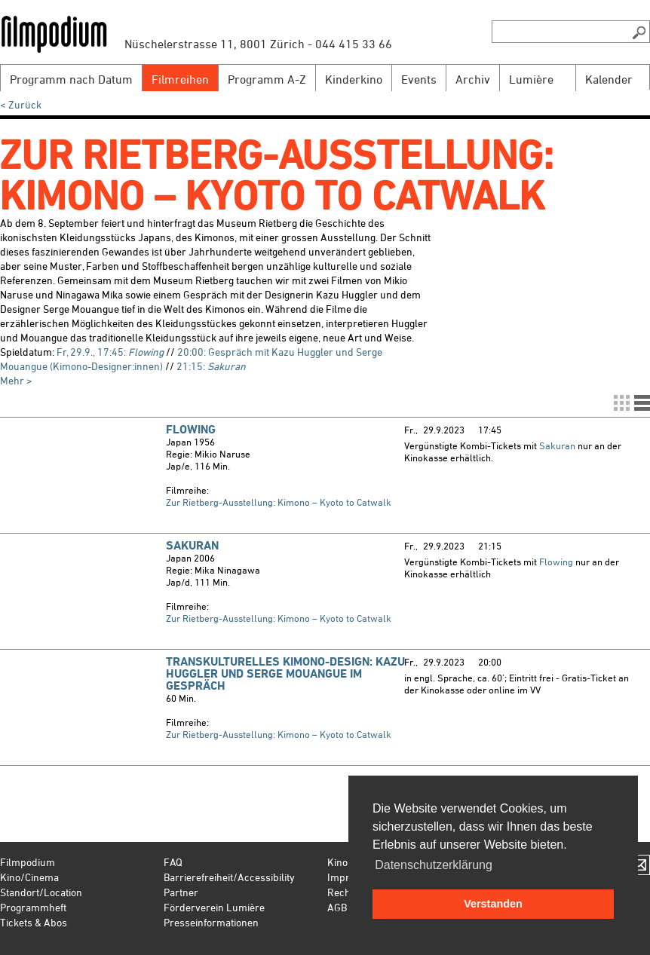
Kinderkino (353, 79)
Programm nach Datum (71, 79)
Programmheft (33, 907)
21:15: (211, 366)
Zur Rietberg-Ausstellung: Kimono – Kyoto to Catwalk (278, 502)
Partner (181, 892)
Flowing (191, 429)
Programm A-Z (267, 79)
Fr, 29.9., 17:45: (110, 351)
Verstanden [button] (493, 904)
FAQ (173, 862)
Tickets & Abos (33, 922)
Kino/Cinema (29, 877)
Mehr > (16, 380)
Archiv (472, 79)
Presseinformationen (211, 922)
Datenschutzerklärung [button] (433, 865)
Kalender (609, 79)
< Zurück (20, 104)
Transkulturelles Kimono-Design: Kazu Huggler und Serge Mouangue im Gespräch (285, 673)
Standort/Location (41, 892)
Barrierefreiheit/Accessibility (229, 877)
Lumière (531, 79)
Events (419, 79)
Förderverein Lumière (214, 907)
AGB (337, 907)
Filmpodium (27, 862)
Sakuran (557, 445)
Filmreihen (180, 79)
